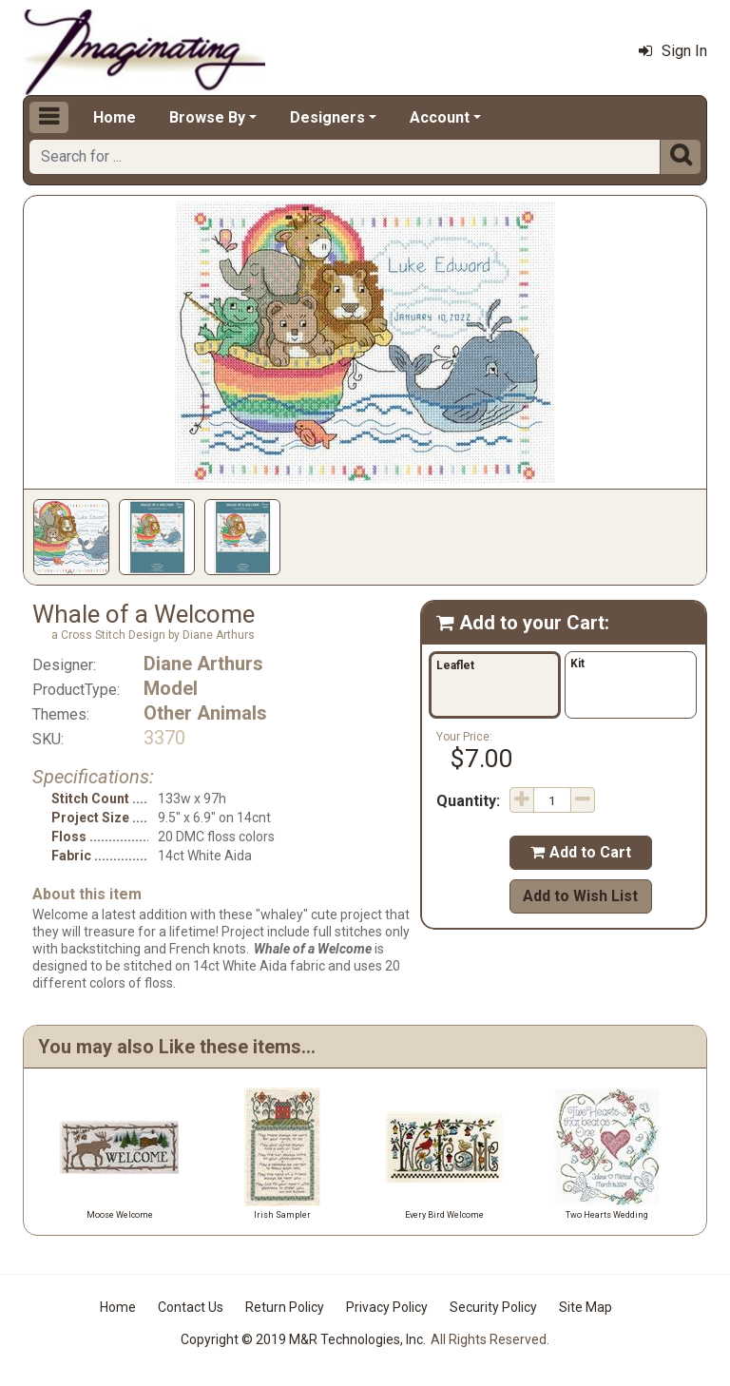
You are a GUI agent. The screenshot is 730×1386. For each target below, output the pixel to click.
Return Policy (284, 1307)
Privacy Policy (387, 1307)
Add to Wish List (580, 896)
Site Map (585, 1307)
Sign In (673, 51)
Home (114, 117)
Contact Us (190, 1307)
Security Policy (493, 1307)
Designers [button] (327, 117)
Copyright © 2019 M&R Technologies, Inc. (303, 1339)
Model (171, 688)
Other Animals (205, 713)
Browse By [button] (207, 117)
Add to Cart (580, 852)
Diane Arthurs (203, 663)
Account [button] (440, 117)
